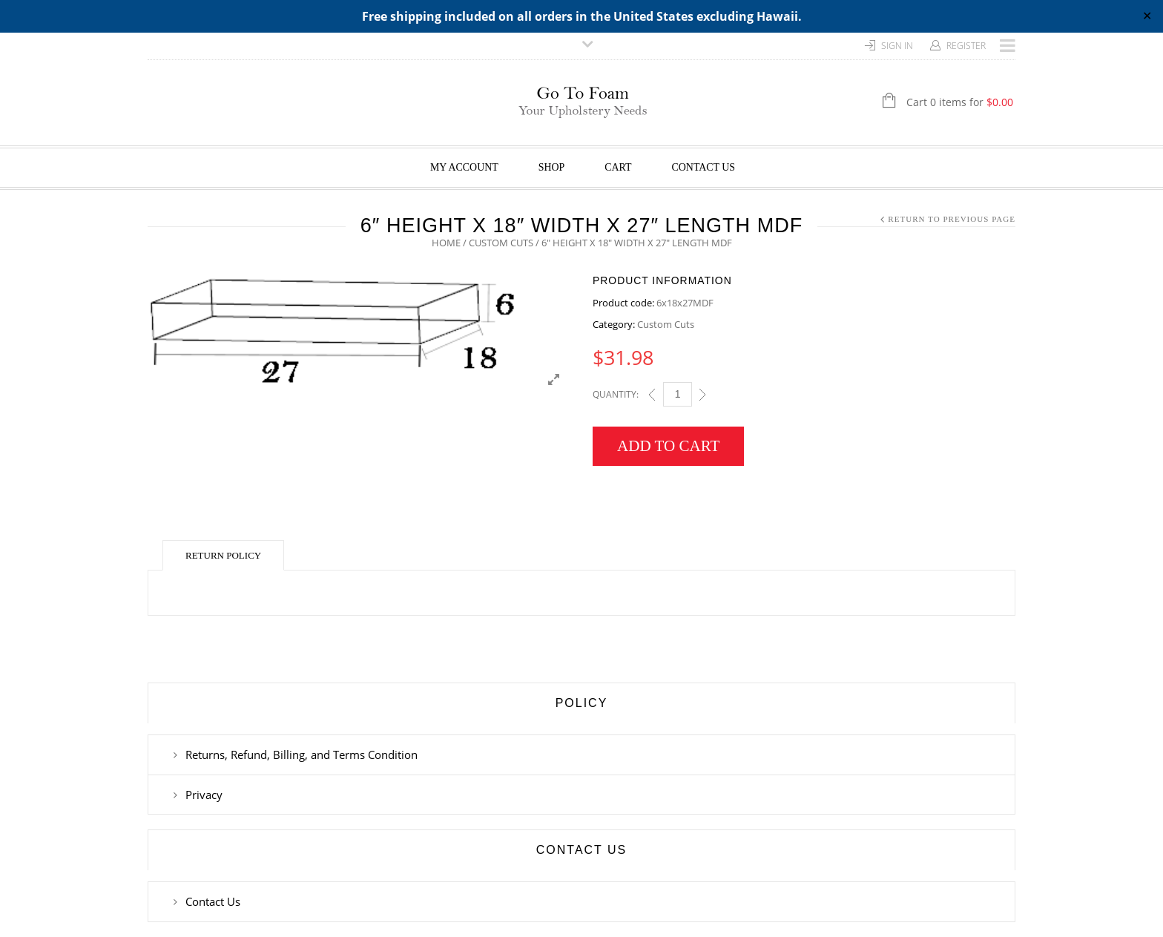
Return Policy (223, 555)
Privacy (204, 794)
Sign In (897, 45)
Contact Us (704, 167)
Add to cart (668, 446)
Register (966, 45)
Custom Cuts (501, 242)
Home (446, 242)
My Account (464, 167)
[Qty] (677, 394)
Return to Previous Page (951, 218)
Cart (617, 167)
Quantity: (616, 394)
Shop (551, 167)
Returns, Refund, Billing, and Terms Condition (301, 754)
